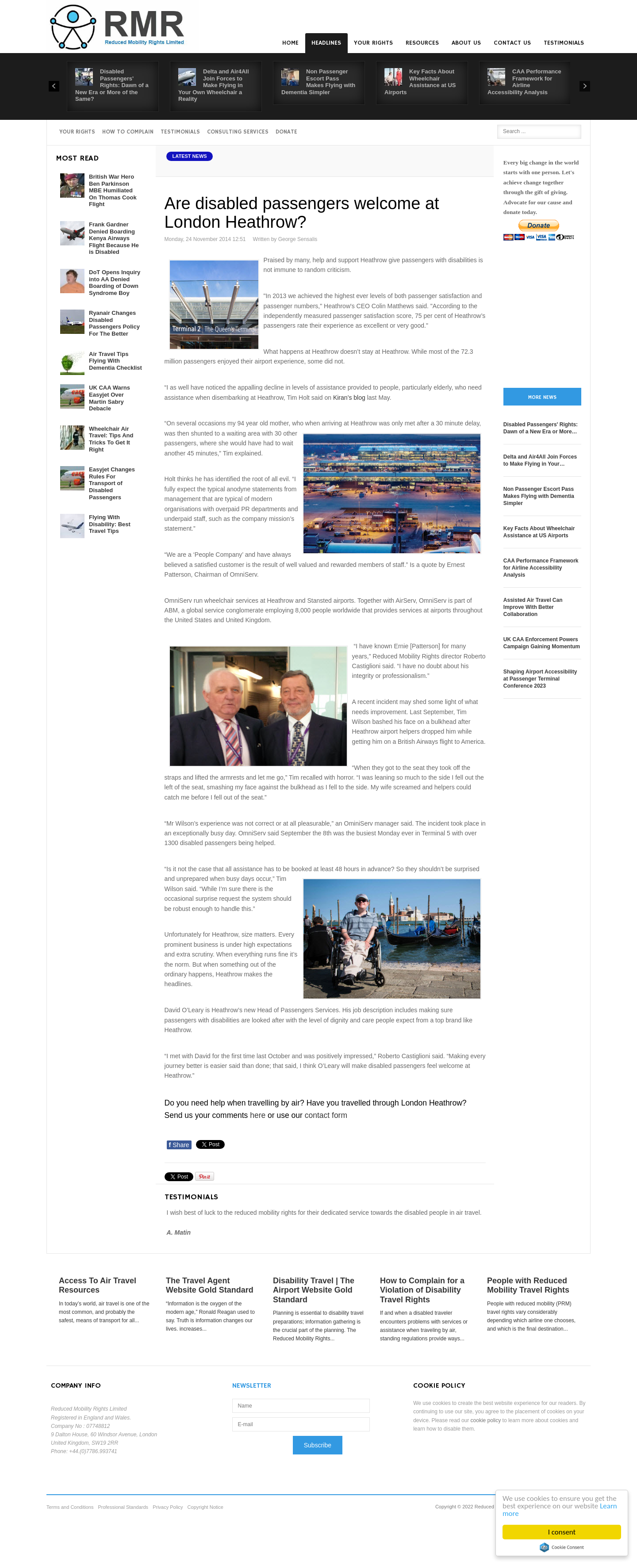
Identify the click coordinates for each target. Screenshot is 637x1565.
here (257, 1115)
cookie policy (486, 1420)
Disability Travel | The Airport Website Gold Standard (313, 1290)
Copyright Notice (205, 1507)
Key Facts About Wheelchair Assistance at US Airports (420, 82)
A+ (459, 166)
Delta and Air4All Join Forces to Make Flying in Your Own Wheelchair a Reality (213, 85)
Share (179, 1144)
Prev (54, 86)
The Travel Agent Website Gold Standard (209, 1285)
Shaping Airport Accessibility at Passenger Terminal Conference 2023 (540, 679)
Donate (286, 132)
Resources (422, 43)
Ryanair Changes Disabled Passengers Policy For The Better (114, 323)
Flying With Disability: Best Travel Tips (109, 524)
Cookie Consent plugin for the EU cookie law (562, 1547)
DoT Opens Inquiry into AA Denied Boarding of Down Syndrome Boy (114, 282)
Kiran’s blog (349, 397)
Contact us (512, 43)
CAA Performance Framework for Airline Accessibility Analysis (524, 82)
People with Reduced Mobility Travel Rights (528, 1285)
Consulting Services (238, 132)
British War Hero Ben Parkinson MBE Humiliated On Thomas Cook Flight (113, 190)
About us (466, 43)
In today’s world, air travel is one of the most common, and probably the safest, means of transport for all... (104, 1312)
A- (478, 166)
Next (585, 86)
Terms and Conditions (69, 1507)
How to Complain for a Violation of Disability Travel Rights (422, 1290)
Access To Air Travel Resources (97, 1285)
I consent (562, 1532)
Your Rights (373, 43)
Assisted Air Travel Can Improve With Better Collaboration (533, 607)
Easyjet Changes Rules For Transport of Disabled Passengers (112, 483)
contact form (326, 1115)
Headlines (326, 43)
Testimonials (564, 43)
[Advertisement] (542, 314)
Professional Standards (123, 1507)
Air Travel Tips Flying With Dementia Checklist (115, 361)
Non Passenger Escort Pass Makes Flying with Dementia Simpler (318, 82)
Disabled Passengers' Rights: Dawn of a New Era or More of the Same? (112, 85)
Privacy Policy (168, 1507)
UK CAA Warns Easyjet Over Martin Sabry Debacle (109, 398)
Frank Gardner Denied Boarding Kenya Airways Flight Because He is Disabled (114, 238)
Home (290, 43)
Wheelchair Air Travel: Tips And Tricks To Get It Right (111, 439)
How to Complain (127, 132)
